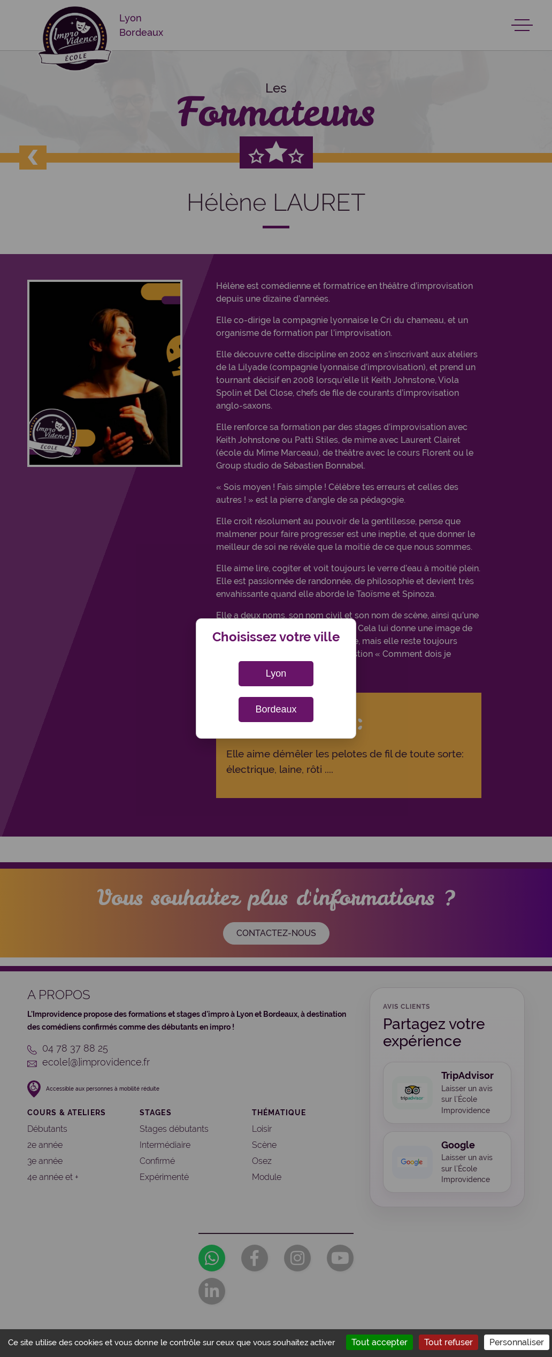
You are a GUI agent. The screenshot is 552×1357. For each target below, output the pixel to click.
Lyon (276, 673)
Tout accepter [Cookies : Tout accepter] (379, 1342)
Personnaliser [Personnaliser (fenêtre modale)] (516, 1342)
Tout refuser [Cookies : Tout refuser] (448, 1342)
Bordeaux (275, 709)
